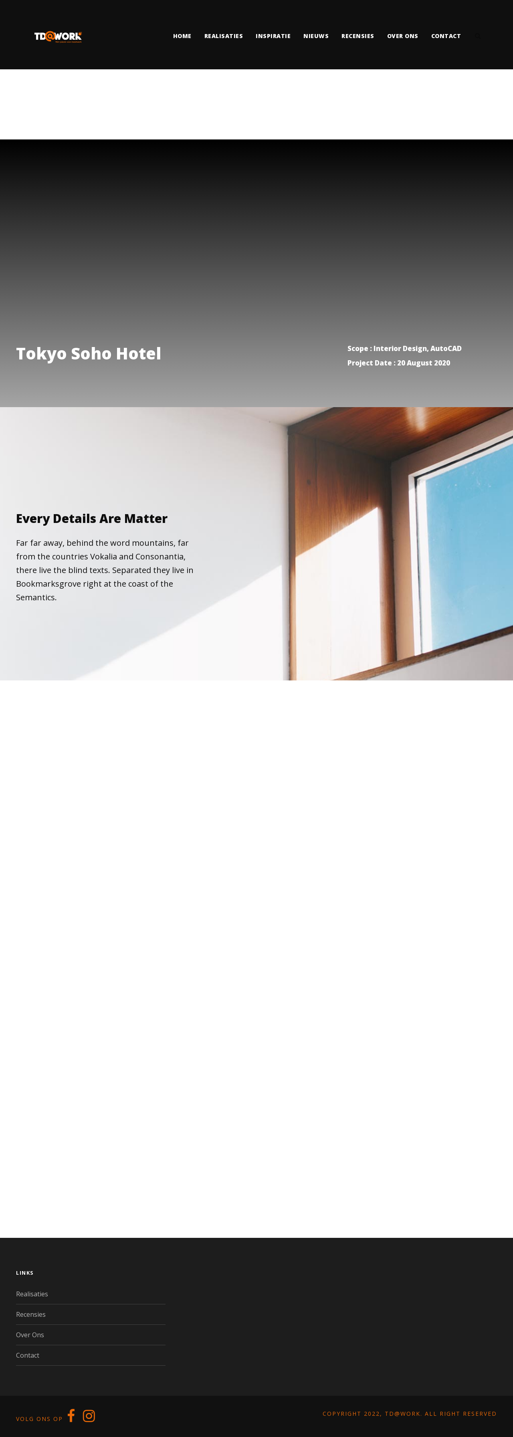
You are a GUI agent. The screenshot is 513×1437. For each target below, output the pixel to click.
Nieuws (316, 36)
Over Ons (30, 1334)
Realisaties (223, 36)
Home (182, 36)
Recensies (357, 36)
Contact (446, 36)
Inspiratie (273, 36)
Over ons (402, 36)
